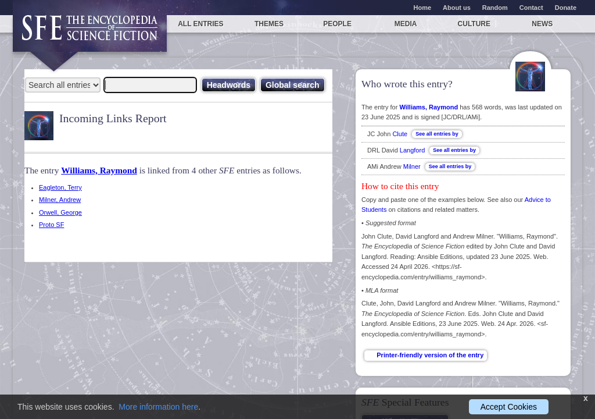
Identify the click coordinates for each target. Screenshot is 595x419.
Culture (474, 24)
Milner (412, 166)
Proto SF (51, 224)
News (542, 24)
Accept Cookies (509, 406)
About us (457, 7)
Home (423, 7)
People (337, 24)
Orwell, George (60, 212)
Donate (565, 7)
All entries (200, 24)
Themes (269, 24)
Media (406, 24)
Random (495, 7)
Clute (399, 133)
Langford (412, 150)
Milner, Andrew (60, 199)
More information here (158, 406)
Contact (531, 7)
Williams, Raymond (99, 170)
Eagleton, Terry (60, 187)
